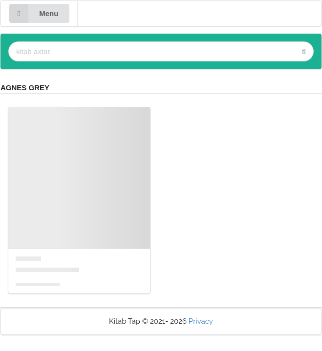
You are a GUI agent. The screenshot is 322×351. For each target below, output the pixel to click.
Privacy (201, 321)
